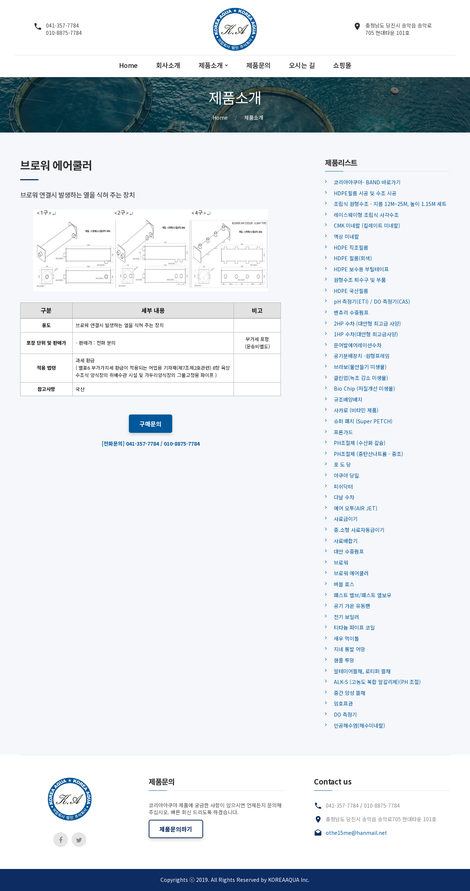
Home (128, 65)
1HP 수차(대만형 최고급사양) (366, 334)
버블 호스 (344, 584)
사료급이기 (346, 518)
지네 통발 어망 (349, 649)
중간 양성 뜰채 (349, 692)
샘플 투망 (344, 660)
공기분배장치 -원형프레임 (362, 355)
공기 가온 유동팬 (352, 605)
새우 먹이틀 (346, 638)
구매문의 (151, 423)
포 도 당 (342, 464)
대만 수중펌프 (349, 551)
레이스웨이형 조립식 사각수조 (366, 214)
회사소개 (168, 65)
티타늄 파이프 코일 (354, 627)
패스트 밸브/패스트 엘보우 (362, 595)
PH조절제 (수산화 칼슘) (360, 442)
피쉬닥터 (343, 486)
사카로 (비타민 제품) (356, 410)
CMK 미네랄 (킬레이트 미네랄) (367, 225)
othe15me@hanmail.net (356, 832)
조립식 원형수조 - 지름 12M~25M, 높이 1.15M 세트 (390, 203)
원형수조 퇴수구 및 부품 (360, 279)
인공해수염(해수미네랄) (359, 725)
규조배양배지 (348, 399)
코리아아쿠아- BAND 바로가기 (367, 182)
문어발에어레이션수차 (358, 345)
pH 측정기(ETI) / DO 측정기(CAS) (372, 301)
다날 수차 (344, 497)
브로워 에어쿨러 (351, 573)
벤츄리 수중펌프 (351, 312)
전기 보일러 (346, 616)
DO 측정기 (345, 714)
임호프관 (343, 703)
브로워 (341, 562)
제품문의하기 (175, 829)
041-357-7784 (62, 25)
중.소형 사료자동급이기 (359, 529)
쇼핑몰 (342, 65)
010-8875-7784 (64, 32)
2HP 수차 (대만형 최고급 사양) (367, 323)
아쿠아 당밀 (346, 475)
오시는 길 (302, 65)
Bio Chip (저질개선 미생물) (364, 388)
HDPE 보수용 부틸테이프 (361, 269)
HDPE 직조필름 (351, 247)
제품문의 (258, 65)
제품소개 (211, 65)
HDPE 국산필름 (351, 290)
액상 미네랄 (346, 236)
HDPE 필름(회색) (353, 258)
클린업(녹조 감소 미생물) (361, 377)
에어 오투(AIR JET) (355, 508)
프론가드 (343, 432)
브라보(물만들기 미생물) (360, 366)
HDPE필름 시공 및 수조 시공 (365, 193)
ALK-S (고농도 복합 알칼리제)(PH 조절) (377, 681)
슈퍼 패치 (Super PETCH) (363, 421)
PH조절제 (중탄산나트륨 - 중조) (368, 453)
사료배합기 (346, 540)
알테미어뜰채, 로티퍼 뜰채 (362, 671)
